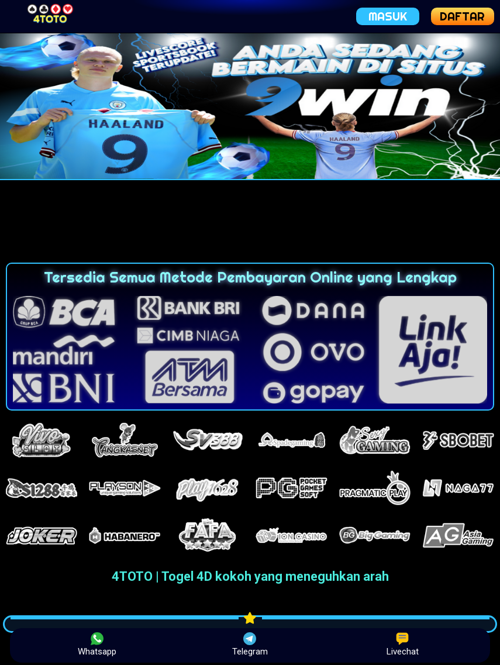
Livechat (403, 644)
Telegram (250, 644)
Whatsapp (97, 644)
